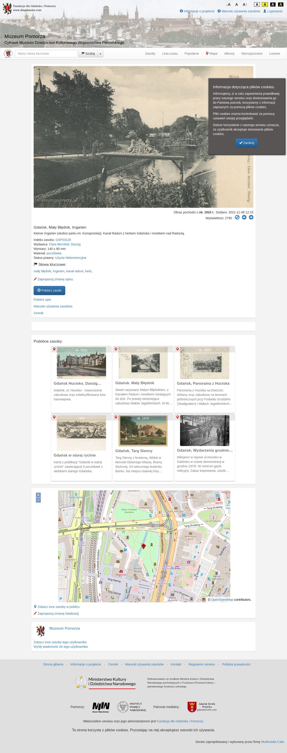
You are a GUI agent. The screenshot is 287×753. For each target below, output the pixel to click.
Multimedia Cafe (272, 742)
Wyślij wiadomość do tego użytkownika (61, 646)
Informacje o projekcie (197, 11)
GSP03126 (63, 240)
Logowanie (273, 11)
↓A (228, 4)
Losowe (274, 53)
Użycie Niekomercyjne (70, 258)
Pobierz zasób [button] (49, 290)
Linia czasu (170, 53)
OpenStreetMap (222, 599)
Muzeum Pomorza (64, 628)
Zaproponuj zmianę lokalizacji (56, 613)
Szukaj (88, 53)
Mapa (211, 53)
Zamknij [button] (246, 143)
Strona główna (53, 664)
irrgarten (59, 271)
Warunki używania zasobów (238, 11)
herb (88, 271)
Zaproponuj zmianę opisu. (54, 279)
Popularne (192, 53)
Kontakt (176, 664)
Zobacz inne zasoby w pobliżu (57, 607)
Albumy (229, 53)
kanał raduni (74, 271)
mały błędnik (42, 271)
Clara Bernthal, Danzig (64, 244)
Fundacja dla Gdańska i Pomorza (180, 721)
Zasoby (150, 53)
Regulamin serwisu (202, 664)
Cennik (38, 313)
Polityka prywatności (236, 664)
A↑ (245, 4)
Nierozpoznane (252, 53)
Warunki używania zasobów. (53, 306)
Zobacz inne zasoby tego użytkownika (60, 642)
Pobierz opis (42, 299)
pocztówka (54, 253)
